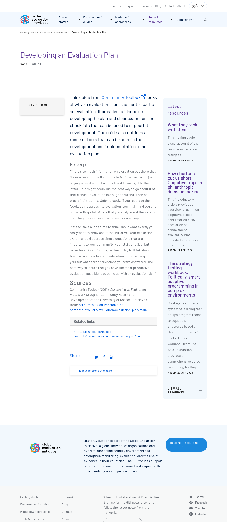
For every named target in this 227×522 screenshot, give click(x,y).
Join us (116, 6)
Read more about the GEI (184, 445)
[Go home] (37, 19)
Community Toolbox (121, 97)
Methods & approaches (35, 511)
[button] (205, 19)
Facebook (201, 502)
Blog (158, 6)
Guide (37, 64)
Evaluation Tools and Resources (49, 32)
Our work (146, 6)
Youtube (200, 508)
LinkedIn (200, 514)
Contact (169, 6)
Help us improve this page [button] (94, 370)
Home (23, 32)
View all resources (176, 390)
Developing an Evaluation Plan (89, 32)
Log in (129, 6)
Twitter (199, 496)
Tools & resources (32, 519)
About (181, 6)
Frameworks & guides (34, 504)
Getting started (30, 497)
